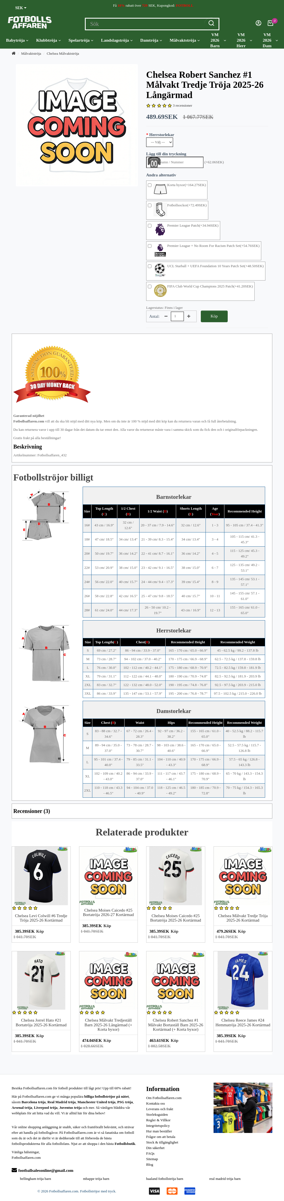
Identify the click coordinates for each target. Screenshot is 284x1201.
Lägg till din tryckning (166, 154)
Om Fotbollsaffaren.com (164, 1098)
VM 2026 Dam (270, 40)
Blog (149, 1164)
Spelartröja (81, 40)
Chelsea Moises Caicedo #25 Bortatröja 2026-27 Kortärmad (108, 912)
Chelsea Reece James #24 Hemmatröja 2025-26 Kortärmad (242, 1022)
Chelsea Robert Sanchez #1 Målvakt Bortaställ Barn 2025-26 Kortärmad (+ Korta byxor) (175, 1025)
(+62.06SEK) (214, 162)
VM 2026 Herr (244, 40)
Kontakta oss (155, 1103)
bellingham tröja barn (35, 1179)
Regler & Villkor (158, 1120)
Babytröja (17, 40)
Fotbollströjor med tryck (97, 1191)
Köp (214, 316)
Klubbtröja (48, 40)
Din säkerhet (155, 1148)
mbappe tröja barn (96, 1179)
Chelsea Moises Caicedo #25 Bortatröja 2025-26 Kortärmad (175, 918)
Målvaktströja (185, 40)
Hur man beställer (159, 1131)
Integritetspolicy (158, 1126)
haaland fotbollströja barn (164, 1179)
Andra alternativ (161, 175)
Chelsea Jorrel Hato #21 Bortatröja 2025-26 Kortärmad (41, 1022)
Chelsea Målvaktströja (63, 53)
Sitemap (152, 1159)
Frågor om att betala (160, 1137)
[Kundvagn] (270, 24)
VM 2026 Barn (218, 40)
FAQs (150, 1153)
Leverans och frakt (159, 1109)
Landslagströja (117, 40)
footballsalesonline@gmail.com (42, 1170)
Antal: (154, 316)
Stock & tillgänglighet (162, 1142)
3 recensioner (182, 105)
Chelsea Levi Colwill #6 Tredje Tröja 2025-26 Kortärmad (41, 918)
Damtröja (151, 40)
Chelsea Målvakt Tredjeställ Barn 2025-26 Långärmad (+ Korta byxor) (108, 1025)
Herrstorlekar (161, 134)
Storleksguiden (157, 1114)
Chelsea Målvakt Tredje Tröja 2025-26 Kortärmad (243, 918)
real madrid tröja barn (225, 1179)
